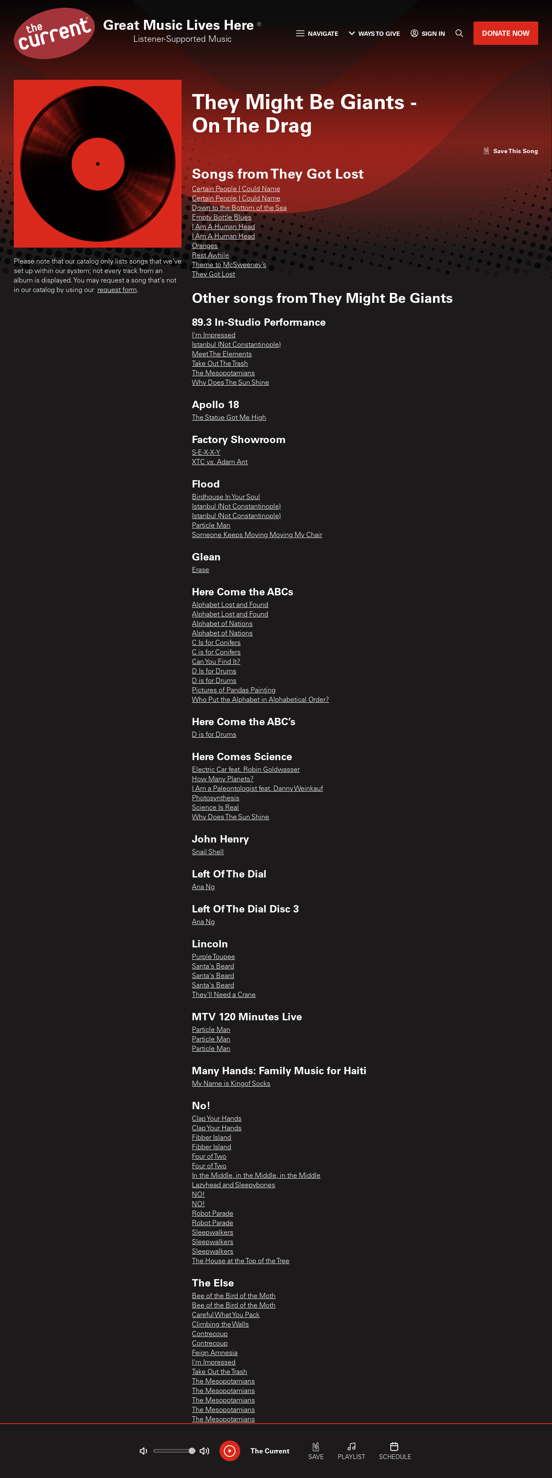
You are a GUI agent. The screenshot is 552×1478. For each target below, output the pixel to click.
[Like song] (510, 150)
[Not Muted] (143, 1451)
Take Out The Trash (220, 364)
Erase (200, 570)
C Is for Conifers (216, 643)
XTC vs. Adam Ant (220, 462)
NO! (198, 1195)
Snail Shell (208, 852)
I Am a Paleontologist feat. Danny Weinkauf (257, 789)
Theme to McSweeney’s (229, 265)
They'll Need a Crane (224, 995)
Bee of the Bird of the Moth (234, 1296)
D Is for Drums (214, 671)
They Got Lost (213, 274)
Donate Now (506, 33)
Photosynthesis (215, 798)
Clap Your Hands (217, 1119)
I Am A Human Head (223, 227)
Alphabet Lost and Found (230, 605)
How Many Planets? (223, 779)
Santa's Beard (213, 966)
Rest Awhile (210, 255)
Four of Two (209, 1157)
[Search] (459, 33)
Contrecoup (210, 1334)
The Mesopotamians (223, 373)
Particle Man (211, 525)
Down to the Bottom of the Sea (239, 208)
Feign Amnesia (215, 1353)
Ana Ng (203, 887)
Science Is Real (215, 808)
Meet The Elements (222, 354)
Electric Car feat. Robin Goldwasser (246, 770)
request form (117, 290)
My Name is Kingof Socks (231, 1084)
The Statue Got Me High (229, 418)
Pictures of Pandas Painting (234, 690)
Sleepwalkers (212, 1233)
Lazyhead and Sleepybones (233, 1185)
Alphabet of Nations (222, 624)
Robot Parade (212, 1214)
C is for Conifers (216, 652)
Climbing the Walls (220, 1324)
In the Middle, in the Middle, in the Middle (256, 1176)
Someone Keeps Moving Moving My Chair (257, 535)
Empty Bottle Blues (221, 217)
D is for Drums (214, 681)
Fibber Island (211, 1138)
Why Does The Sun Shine (230, 383)
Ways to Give (374, 33)
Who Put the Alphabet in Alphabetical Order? (260, 700)
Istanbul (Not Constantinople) (236, 345)
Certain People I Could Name (236, 189)
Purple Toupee (213, 957)
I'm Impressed (213, 335)
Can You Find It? (216, 662)
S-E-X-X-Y (206, 453)
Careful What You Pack (226, 1315)
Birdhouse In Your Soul (226, 497)
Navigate (317, 33)
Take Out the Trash (219, 1372)
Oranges (205, 246)
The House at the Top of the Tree (240, 1261)
